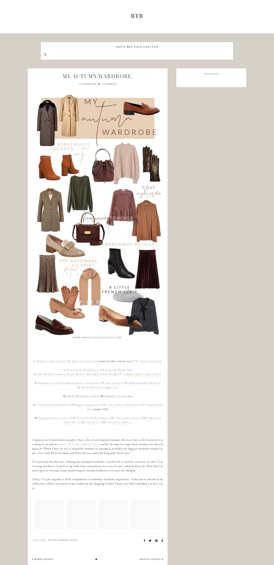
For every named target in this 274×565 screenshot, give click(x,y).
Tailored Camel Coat (84, 361)
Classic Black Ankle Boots (123, 405)
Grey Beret (92, 422)
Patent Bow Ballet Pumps (92, 418)
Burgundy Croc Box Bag (118, 396)
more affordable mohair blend (97, 374)
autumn (52, 540)
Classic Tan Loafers (150, 361)
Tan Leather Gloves (127, 418)
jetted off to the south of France (79, 444)
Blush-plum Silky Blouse (143, 383)
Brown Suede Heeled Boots (82, 370)
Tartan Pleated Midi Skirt (52, 405)
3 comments (109, 84)
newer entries (42, 559)
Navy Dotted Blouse (119, 422)
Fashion (64, 540)
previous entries (151, 559)
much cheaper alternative (82, 383)
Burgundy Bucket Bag (119, 370)
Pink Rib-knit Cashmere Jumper (56, 374)
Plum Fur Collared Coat (50, 361)
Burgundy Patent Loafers (53, 418)
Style (74, 540)
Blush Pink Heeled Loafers (82, 396)
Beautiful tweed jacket (51, 383)
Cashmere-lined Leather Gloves (142, 374)
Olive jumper (113, 383)
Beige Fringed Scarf (87, 405)
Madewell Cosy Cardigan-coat (99, 387)
